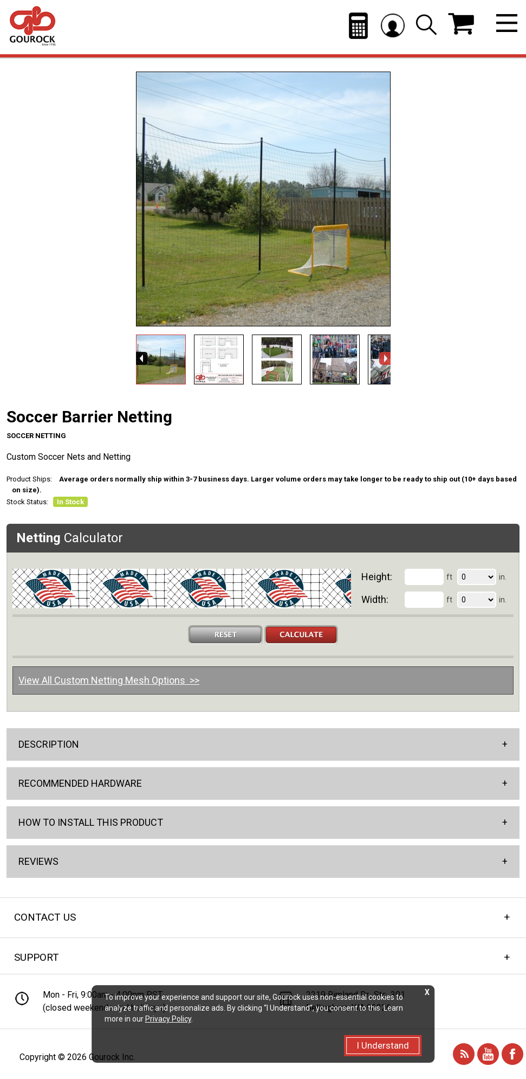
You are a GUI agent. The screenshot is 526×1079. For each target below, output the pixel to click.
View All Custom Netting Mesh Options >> (108, 680)
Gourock (32, 26)
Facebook (512, 1054)
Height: (376, 576)
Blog (464, 1054)
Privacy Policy (168, 1018)
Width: (374, 599)
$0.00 (461, 24)
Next (385, 358)
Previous (141, 358)
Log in (393, 24)
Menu (506, 23)
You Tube (488, 1054)
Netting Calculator (358, 25)
